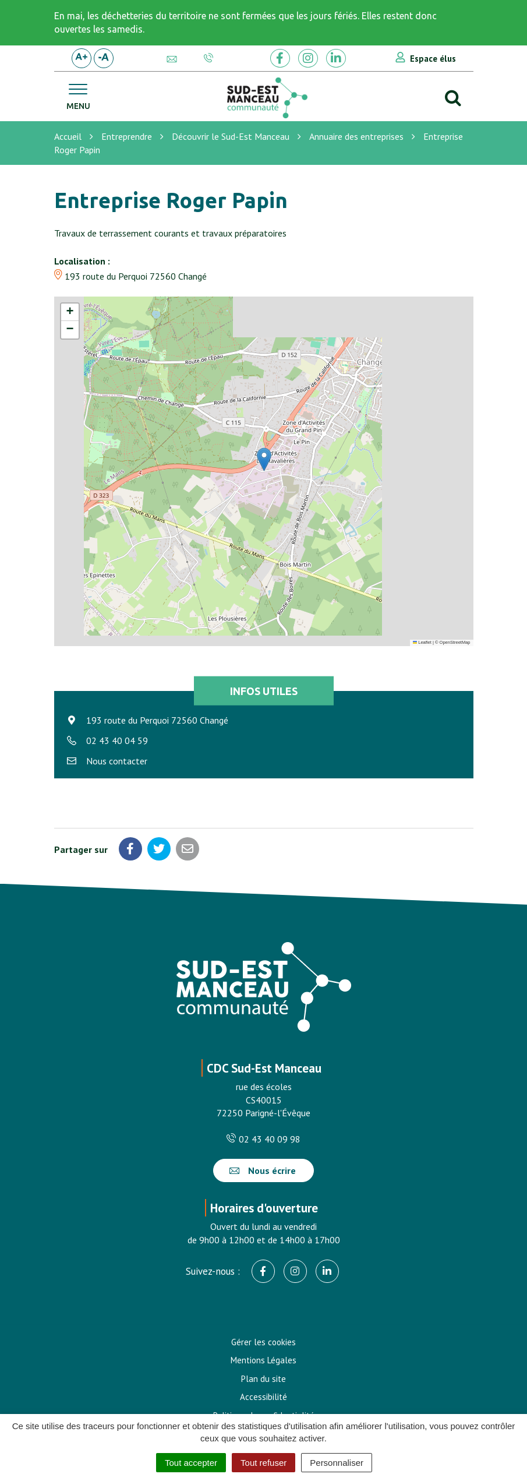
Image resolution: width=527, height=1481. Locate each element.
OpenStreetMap (455, 642)
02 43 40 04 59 (117, 740)
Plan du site (263, 1378)
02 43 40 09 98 (263, 1139)
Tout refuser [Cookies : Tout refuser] (263, 1463)
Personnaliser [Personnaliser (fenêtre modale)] (336, 1463)
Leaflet (422, 642)
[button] (264, 459)
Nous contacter (116, 761)
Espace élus (433, 58)
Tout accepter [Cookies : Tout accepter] (191, 1463)
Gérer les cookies (263, 1342)
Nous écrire (262, 1170)
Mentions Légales (263, 1360)
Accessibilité (263, 1396)
